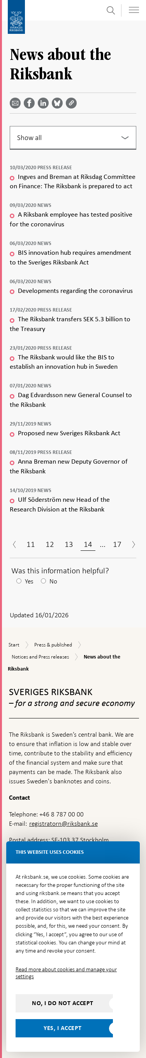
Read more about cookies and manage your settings (66, 973)
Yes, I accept (63, 1028)
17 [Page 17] (117, 544)
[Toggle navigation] (134, 10)
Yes (29, 581)
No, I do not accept (62, 1003)
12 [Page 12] (50, 544)
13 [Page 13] (69, 544)
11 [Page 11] (30, 544)
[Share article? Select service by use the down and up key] (45, 103)
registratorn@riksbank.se (63, 824)
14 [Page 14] (88, 544)
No (53, 581)
